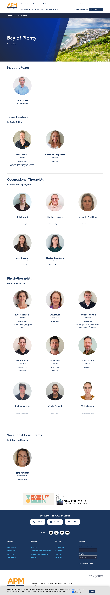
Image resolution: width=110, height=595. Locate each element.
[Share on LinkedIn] (56, 533)
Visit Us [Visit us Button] (72, 522)
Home (22, 3)
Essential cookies (79, 590)
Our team (35, 3)
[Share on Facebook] (51, 533)
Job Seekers (53, 9)
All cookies (77, 592)
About (26, 3)
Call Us (37, 522)
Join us (30, 3)
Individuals (25, 9)
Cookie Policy (63, 591)
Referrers (44, 9)
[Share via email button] (67, 533)
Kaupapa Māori (42, 3)
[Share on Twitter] (62, 533)
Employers (35, 9)
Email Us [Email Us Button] (55, 522)
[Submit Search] (95, 557)
